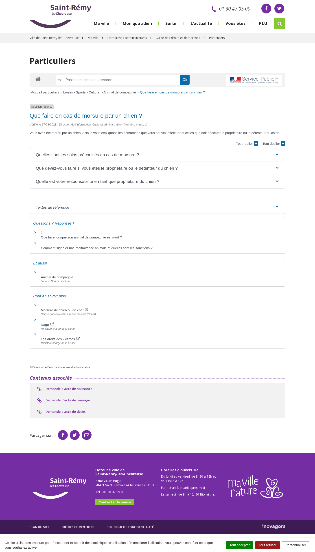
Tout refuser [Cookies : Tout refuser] (267, 545)
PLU (263, 23)
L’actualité (201, 23)
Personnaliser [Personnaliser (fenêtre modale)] (295, 545)
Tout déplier (273, 143)
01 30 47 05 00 (230, 9)
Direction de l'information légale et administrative (61, 367)
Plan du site (39, 527)
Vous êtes (235, 23)
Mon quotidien (137, 23)
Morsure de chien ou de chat (64, 310)
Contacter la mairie (114, 502)
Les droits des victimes (60, 339)
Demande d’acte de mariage (63, 400)
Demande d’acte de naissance (64, 389)
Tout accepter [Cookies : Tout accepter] (240, 545)
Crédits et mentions (77, 527)
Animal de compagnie (120, 92)
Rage (47, 325)
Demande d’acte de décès (60, 411)
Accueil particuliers (45, 92)
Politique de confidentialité (130, 527)
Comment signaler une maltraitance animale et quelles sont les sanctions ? (97, 248)
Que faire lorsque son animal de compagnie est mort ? (81, 237)
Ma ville (101, 23)
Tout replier (247, 143)
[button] (157, 155)
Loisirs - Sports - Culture (82, 92)
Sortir (171, 23)
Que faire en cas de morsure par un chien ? (172, 92)
